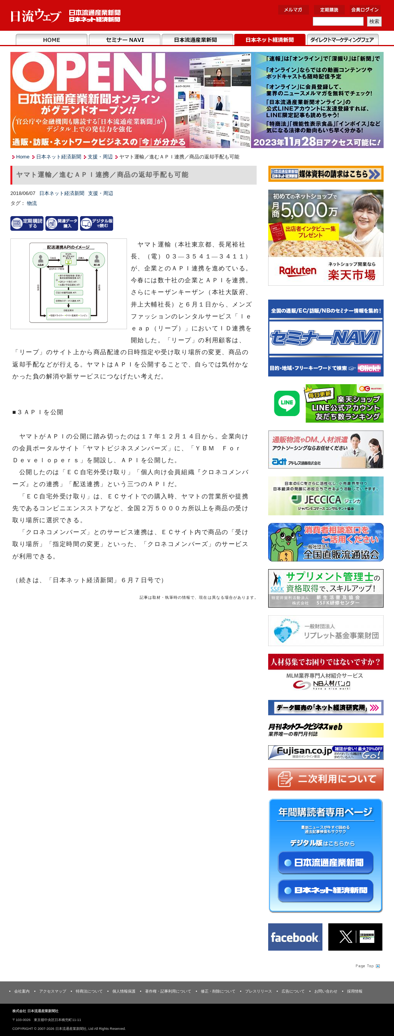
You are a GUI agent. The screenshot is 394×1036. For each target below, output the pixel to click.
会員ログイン (365, 10)
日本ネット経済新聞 (270, 40)
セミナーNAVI (124, 40)
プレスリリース (258, 991)
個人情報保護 (123, 991)
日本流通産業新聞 (197, 40)
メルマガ (293, 10)
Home (52, 40)
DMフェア (343, 40)
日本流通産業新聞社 (66, 15)
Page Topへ (367, 966)
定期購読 (329, 10)
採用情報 (354, 991)
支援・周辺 (100, 157)
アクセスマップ (52, 991)
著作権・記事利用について (168, 991)
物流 (32, 203)
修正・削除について (218, 991)
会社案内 (22, 991)
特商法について (89, 991)
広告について (293, 991)
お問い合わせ (325, 991)
